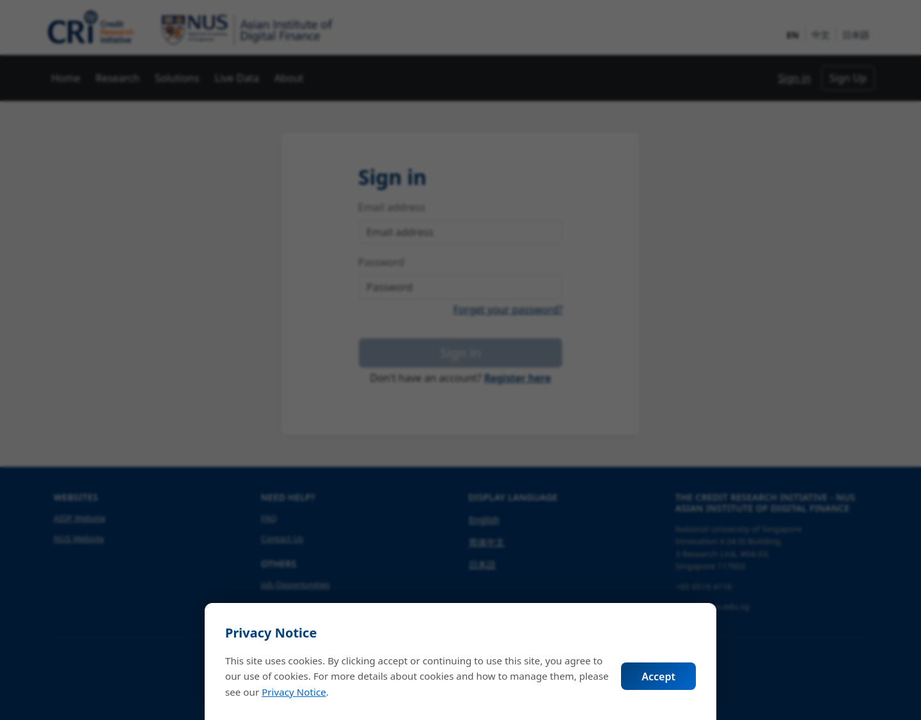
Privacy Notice (294, 691)
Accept (658, 676)
